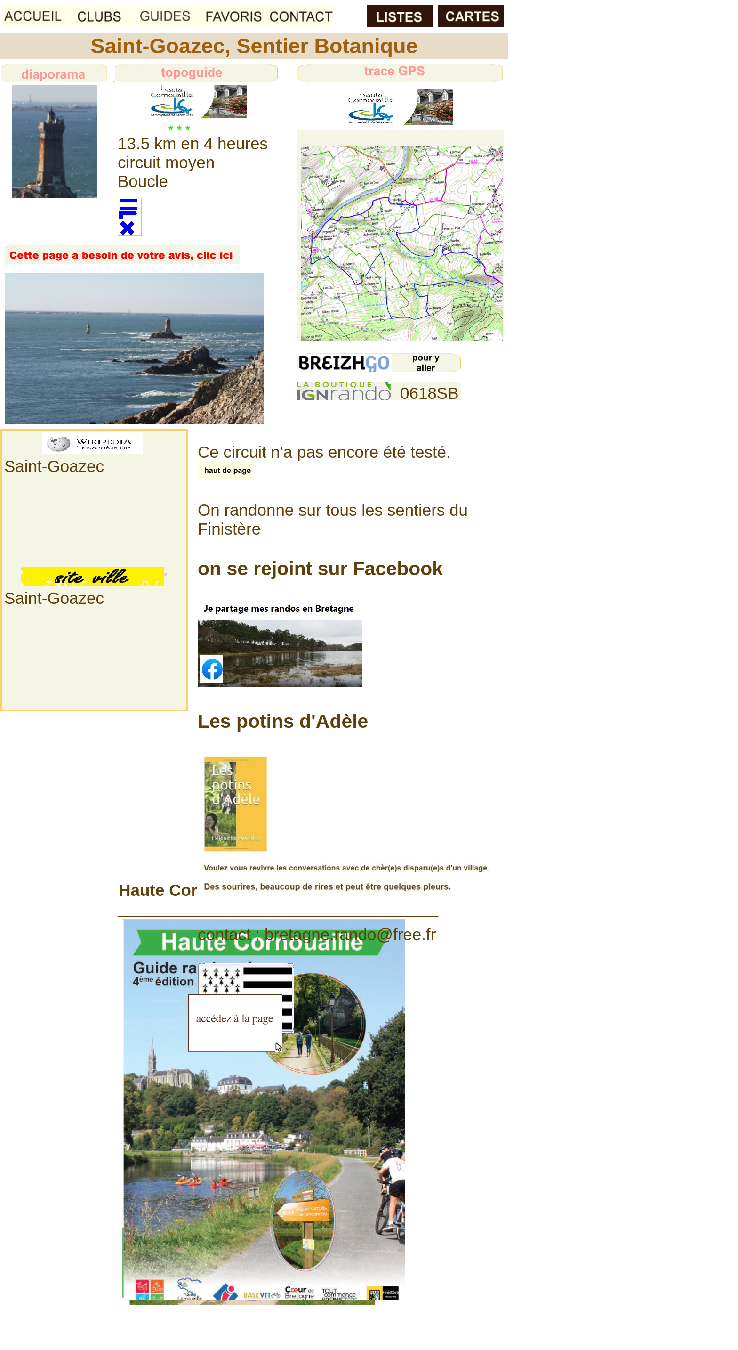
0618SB (429, 393)
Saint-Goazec (54, 466)
